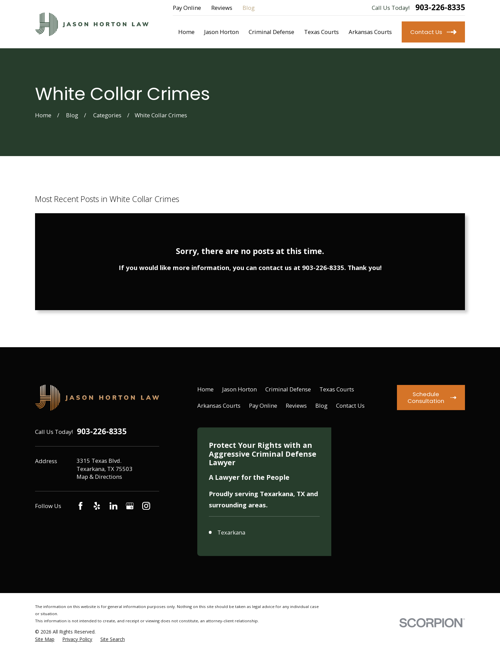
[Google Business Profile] (130, 506)
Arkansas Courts (218, 405)
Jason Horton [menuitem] (221, 32)
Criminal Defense (288, 389)
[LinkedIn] (113, 506)
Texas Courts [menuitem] (321, 32)
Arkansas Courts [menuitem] (370, 32)
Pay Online (187, 8)
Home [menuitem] (186, 32)
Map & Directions (99, 476)
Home (205, 389)
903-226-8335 (440, 7)
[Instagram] (146, 506)
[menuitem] (44, 644)
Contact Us (350, 405)
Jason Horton (239, 389)
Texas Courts (336, 389)
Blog (249, 8)
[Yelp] (97, 506)
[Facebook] (80, 506)
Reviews (221, 8)
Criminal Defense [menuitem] (271, 32)
